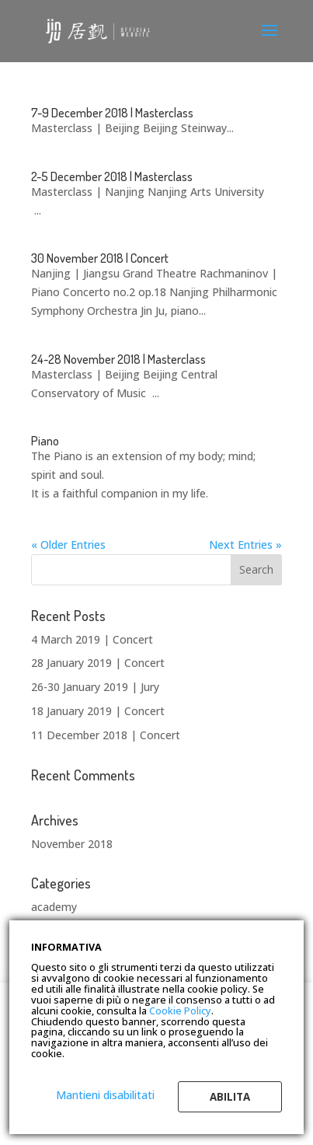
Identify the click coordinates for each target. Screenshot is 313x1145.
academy (54, 906)
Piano (45, 441)
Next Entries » (245, 544)
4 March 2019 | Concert (92, 639)
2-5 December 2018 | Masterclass (112, 176)
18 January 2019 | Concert (98, 710)
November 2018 (72, 843)
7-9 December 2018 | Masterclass (112, 112)
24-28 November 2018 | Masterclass (118, 359)
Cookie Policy (180, 1011)
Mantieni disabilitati (105, 1094)
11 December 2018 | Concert (105, 735)
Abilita (230, 1097)
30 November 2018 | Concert (100, 258)
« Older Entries (68, 544)
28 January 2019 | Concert (98, 662)
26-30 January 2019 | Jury (95, 686)
